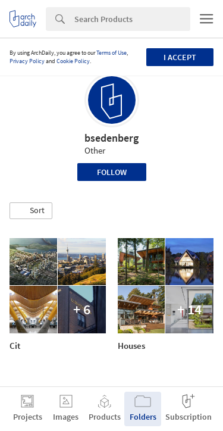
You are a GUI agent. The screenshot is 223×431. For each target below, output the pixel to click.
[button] (31, 210)
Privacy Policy (27, 61)
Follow (112, 172)
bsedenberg (111, 138)
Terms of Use (111, 53)
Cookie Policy (73, 61)
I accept (180, 57)
